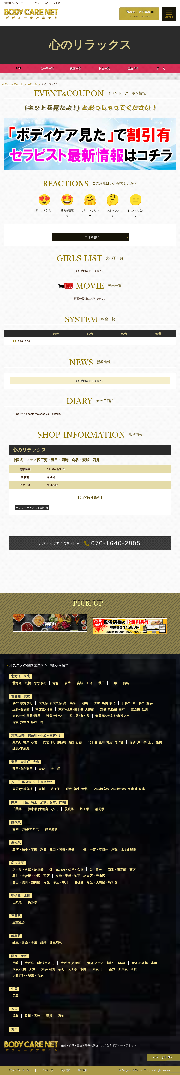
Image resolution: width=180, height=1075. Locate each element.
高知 (61, 1016)
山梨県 (17, 902)
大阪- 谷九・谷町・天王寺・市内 (64, 969)
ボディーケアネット (12, 84)
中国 (14, 989)
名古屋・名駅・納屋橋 (27, 869)
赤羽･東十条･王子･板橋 (145, 742)
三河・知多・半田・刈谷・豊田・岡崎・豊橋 (43, 849)
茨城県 (69, 809)
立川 (42, 789)
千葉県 (17, 809)
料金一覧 (104, 68)
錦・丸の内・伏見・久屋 (66, 869)
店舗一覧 (32, 84)
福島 (126, 683)
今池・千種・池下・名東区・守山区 (80, 876)
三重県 (16, 915)
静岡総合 (51, 829)
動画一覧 (75, 68)
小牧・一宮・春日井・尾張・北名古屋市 (108, 849)
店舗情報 (132, 68)
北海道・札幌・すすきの (29, 683)
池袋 (85, 703)
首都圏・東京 (20, 696)
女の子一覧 (47, 68)
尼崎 (15, 963)
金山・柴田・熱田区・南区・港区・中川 (40, 882)
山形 (114, 683)
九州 (14, 1029)
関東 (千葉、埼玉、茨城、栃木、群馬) (38, 802)
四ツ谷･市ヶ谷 (79, 715)
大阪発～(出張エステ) (40, 963)
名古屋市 (17, 862)
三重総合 (18, 922)
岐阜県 (16, 936)
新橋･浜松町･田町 (112, 709)
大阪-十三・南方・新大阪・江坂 (114, 969)
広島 (15, 995)
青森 (55, 683)
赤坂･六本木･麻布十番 (27, 722)
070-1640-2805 (90, 543)
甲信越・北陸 (20, 895)
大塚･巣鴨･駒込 (105, 703)
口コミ (161, 68)
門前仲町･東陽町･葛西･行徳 (62, 742)
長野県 (32, 902)
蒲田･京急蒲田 (22, 768)
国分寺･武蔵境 (22, 789)
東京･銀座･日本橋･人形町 (76, 709)
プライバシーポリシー (20, 1070)
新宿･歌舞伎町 (22, 703)
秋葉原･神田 (43, 709)
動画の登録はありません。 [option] (90, 298)
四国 (14, 1009)
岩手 (68, 683)
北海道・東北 (20, 676)
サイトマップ (46, 1070)
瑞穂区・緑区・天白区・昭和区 (95, 882)
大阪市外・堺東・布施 (27, 975)
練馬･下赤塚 (20, 748)
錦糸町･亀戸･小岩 (24, 742)
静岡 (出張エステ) (25, 829)
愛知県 (16, 842)
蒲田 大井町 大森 (25, 762)
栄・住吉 (95, 869)
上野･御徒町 (20, 709)
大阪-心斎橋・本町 (144, 963)
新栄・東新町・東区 (122, 869)
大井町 (55, 768)
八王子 (55, 789)
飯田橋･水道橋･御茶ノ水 (112, 715)
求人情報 (65, 1070)
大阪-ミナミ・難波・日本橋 (106, 963)
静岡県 (16, 822)
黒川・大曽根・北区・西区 (31, 876)
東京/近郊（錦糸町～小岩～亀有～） (36, 735)
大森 (42, 768)
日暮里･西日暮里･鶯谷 (137, 703)
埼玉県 (84, 809)
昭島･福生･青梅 (77, 789)
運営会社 (82, 1070)
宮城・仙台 (84, 683)
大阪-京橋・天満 (23, 969)
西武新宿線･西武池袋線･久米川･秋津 (119, 789)
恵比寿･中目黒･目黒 (26, 715)
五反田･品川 (139, 709)
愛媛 (49, 1016)
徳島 (15, 1016)
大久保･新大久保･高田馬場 (57, 703)
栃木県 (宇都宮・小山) (43, 809)
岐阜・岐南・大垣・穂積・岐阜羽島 (37, 943)
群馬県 (99, 809)
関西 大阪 (19, 956)
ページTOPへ (164, 1057)
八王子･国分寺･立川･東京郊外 (32, 782)
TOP (19, 68)
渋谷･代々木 (54, 715)
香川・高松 (32, 1016)
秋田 (101, 683)
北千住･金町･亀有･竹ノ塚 (105, 742)
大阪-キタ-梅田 (71, 963)
